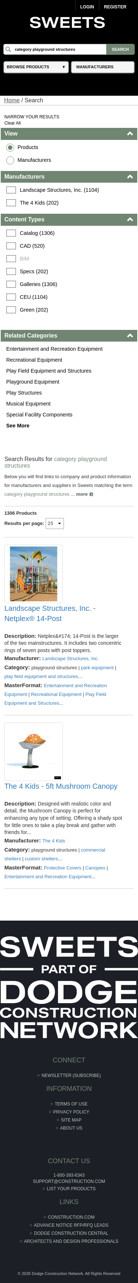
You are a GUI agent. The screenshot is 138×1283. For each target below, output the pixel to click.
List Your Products (71, 1188)
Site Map (71, 1120)
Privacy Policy (71, 1112)
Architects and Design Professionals (71, 1241)
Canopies (95, 868)
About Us (71, 1128)
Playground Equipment (33, 382)
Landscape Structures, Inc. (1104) (59, 190)
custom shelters (41, 858)
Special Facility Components (39, 415)
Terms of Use (71, 1104)
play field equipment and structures (41, 676)
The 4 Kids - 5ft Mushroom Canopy (61, 786)
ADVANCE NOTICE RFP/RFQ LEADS (71, 1225)
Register (115, 6)
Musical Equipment (28, 404)
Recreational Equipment (34, 360)
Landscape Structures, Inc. (70, 658)
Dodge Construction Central (71, 1233)
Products (28, 147)
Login (87, 6)
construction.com (71, 1217)
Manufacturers (34, 160)
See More (18, 426)
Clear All (12, 123)
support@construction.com (69, 1181)
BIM (24, 259)
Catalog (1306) (37, 233)
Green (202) (34, 310)
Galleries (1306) (38, 284)
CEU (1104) (33, 297)
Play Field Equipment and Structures (49, 371)
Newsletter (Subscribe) (71, 1075)
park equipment (97, 667)
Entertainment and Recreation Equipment (54, 349)
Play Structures (24, 393)
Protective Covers (62, 868)
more (82, 494)
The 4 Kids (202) (39, 203)
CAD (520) (32, 246)
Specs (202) (34, 271)
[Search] (68, 49)
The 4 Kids (53, 841)
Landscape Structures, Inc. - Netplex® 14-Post (50, 613)
